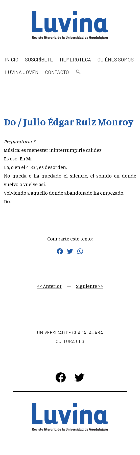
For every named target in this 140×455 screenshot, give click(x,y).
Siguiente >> (89, 286)
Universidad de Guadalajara (70, 332)
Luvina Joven (21, 72)
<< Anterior (49, 286)
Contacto (57, 72)
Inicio (11, 59)
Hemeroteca (75, 59)
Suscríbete (39, 59)
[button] (78, 72)
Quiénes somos (116, 59)
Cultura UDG (70, 341)
